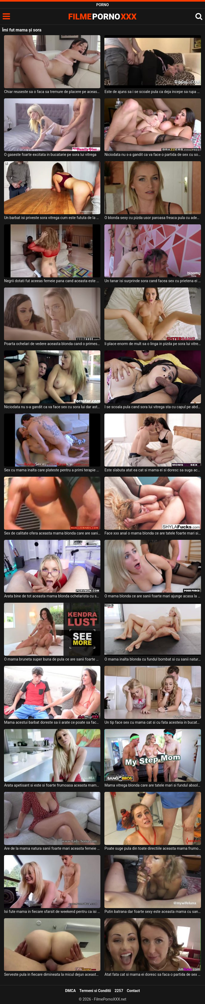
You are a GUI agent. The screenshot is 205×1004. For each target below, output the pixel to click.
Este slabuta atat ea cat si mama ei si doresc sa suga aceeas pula (152, 470)
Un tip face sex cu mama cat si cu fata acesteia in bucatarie (152, 722)
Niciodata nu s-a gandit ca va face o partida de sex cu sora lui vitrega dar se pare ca (152, 154)
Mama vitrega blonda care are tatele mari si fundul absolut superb (152, 785)
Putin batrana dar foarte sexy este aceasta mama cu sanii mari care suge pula (152, 911)
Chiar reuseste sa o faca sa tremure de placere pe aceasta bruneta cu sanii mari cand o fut (52, 92)
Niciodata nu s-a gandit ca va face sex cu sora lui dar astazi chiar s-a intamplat (52, 407)
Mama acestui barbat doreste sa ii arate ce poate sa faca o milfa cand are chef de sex (52, 722)
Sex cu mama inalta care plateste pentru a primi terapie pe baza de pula (52, 470)
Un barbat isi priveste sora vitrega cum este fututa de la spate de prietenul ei (52, 218)
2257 (119, 991)
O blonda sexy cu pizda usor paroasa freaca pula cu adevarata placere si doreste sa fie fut (152, 218)
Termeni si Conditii (95, 991)
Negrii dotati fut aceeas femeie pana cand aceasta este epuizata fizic (52, 281)
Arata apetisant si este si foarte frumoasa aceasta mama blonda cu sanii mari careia (52, 785)
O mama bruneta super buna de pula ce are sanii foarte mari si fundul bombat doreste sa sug (52, 659)
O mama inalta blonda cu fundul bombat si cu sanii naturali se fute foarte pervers (152, 659)
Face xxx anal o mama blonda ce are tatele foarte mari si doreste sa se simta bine (152, 533)
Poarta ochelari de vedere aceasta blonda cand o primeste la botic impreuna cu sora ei (52, 344)
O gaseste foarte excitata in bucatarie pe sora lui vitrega (50, 154)
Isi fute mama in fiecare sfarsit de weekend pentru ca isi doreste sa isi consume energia (52, 911)
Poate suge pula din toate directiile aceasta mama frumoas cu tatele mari (152, 848)
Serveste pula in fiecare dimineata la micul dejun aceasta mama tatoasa (52, 974)
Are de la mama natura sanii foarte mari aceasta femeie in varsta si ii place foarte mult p (52, 848)
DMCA (70, 991)
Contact (133, 991)
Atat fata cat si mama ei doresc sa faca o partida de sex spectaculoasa (152, 974)
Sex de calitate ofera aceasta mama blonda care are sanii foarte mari (52, 533)
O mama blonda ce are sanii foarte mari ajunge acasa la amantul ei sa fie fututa (152, 596)
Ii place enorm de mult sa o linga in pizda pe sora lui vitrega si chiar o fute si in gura (152, 344)
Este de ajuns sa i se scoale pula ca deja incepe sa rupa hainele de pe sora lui (152, 92)
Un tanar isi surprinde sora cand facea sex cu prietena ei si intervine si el (152, 281)
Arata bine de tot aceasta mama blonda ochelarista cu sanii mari (52, 596)
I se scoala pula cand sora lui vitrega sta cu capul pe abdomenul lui (152, 407)
